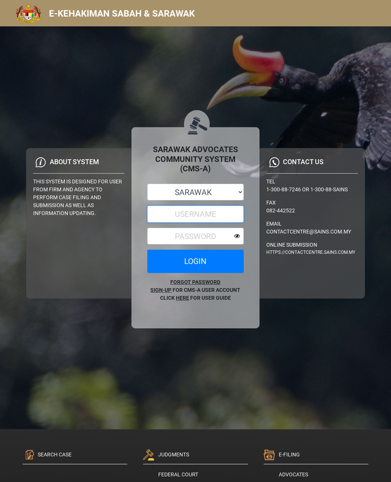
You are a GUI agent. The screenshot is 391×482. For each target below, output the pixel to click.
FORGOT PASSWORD (195, 282)
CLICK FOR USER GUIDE (195, 298)
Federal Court (178, 474)
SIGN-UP (160, 290)
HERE (182, 298)
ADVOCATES (293, 474)
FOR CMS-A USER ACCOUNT (195, 290)
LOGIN (195, 261)
